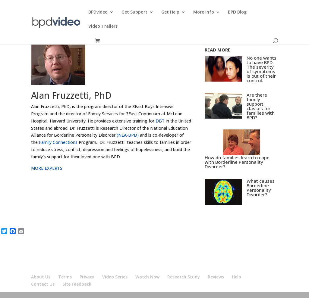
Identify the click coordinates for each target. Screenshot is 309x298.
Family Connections (58, 142)
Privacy (87, 277)
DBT (160, 121)
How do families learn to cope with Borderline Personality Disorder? (237, 161)
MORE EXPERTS (46, 168)
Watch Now (147, 277)
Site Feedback (76, 284)
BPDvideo (98, 12)
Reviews (216, 277)
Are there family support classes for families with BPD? (261, 106)
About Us (40, 277)
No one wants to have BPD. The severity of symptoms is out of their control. (261, 69)
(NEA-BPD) (128, 135)
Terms (65, 277)
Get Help (170, 12)
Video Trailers (103, 26)
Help (236, 277)
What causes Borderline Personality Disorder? (261, 187)
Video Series (115, 277)
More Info (203, 12)
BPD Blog (237, 12)
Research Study (183, 277)
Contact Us (43, 284)
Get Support (134, 12)
